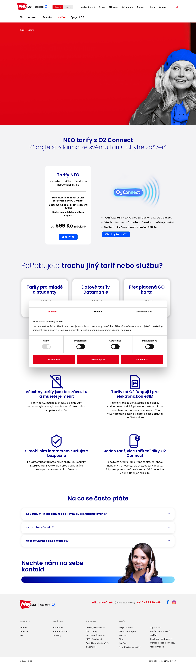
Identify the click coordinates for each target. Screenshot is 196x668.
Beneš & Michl (170, 660)
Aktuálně (113, 7)
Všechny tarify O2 (116, 234)
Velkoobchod (88, 7)
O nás (102, 7)
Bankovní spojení (127, 631)
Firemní (68, 7)
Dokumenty (127, 7)
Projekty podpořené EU (97, 642)
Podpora (141, 7)
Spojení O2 (77, 18)
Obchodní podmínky (160, 638)
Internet (32, 18)
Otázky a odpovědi (95, 627)
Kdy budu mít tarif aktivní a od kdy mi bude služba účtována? (66, 514)
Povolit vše (142, 359)
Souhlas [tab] (52, 311)
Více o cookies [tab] (144, 311)
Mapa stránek (157, 646)
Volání (62, 18)
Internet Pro (58, 627)
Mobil (22, 635)
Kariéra (122, 642)
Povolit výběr (98, 359)
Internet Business (61, 631)
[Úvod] (21, 18)
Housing (57, 635)
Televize (48, 18)
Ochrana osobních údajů (162, 642)
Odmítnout (54, 359)
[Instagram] (174, 602)
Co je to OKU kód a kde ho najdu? (47, 541)
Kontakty (163, 7)
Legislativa (155, 627)
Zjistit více (68, 236)
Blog (152, 7)
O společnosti (126, 627)
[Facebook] (168, 602)
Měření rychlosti (94, 638)
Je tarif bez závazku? (40, 527)
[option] (68, 206)
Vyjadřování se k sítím (130, 646)
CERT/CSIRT (91, 646)
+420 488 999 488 (149, 602)
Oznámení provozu (95, 635)
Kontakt (123, 635)
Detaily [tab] (98, 311)
